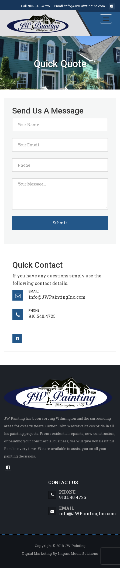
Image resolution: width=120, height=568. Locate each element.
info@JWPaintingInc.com (84, 6)
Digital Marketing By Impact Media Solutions (60, 553)
